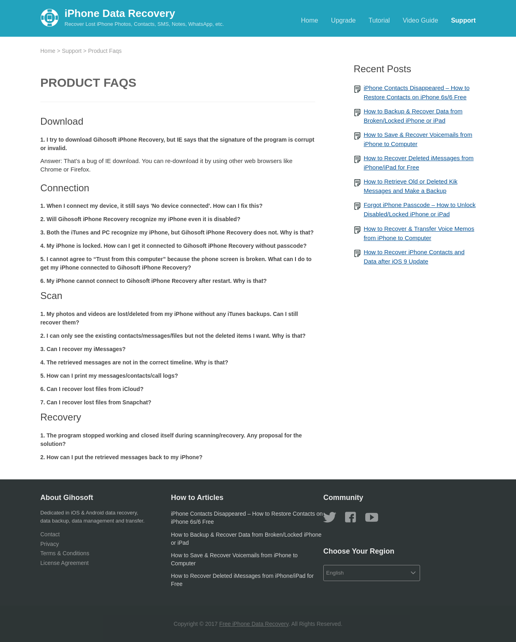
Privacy (49, 544)
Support (463, 20)
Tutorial (379, 20)
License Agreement (64, 563)
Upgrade (343, 20)
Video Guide (420, 20)
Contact (50, 534)
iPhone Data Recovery (119, 13)
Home (309, 20)
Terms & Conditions (64, 553)
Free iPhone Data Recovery (254, 624)
